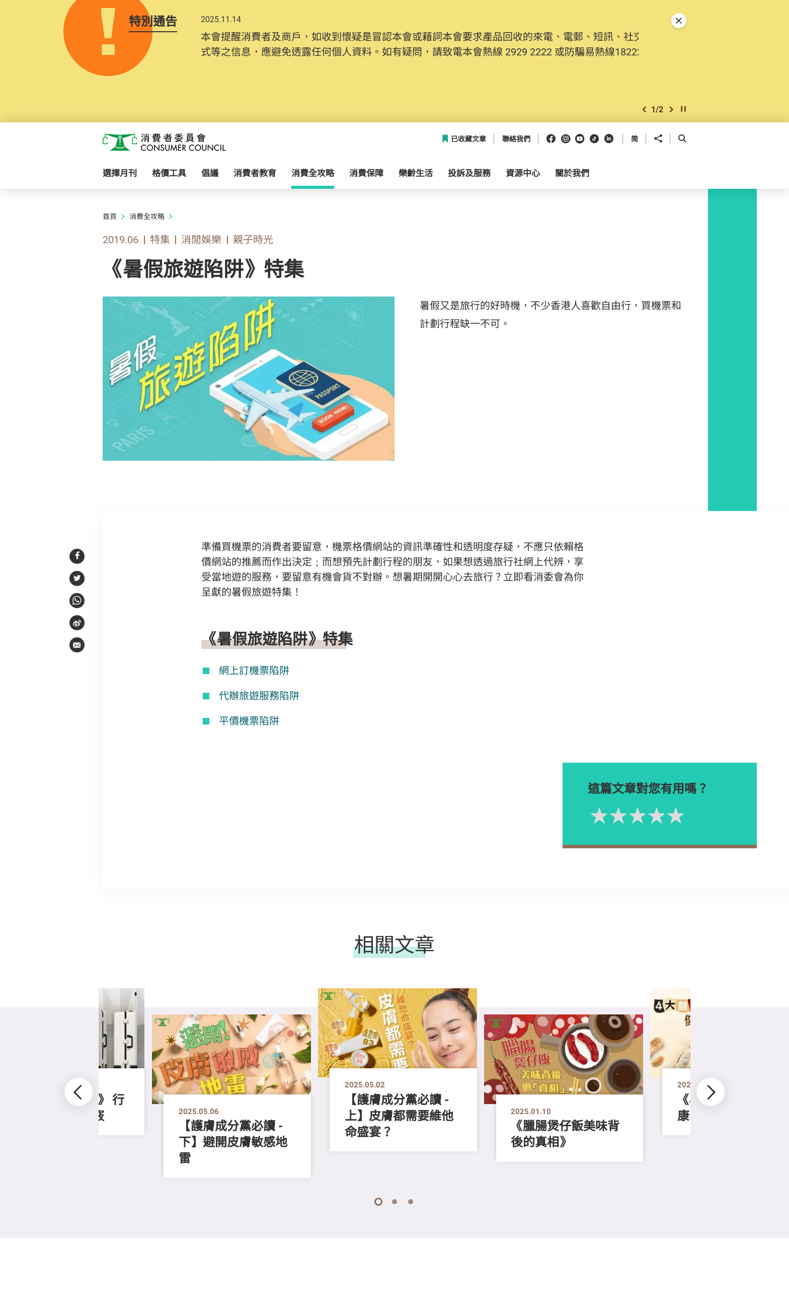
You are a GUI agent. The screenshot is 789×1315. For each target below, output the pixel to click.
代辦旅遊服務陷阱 (259, 714)
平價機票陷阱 (249, 740)
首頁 (110, 235)
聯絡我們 (516, 158)
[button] (644, 127)
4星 (675, 834)
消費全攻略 (147, 235)
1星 (618, 834)
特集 (160, 258)
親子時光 (253, 258)
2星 (637, 834)
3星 (656, 834)
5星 (694, 834)
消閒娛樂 (201, 258)
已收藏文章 (463, 158)
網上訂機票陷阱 (254, 689)
